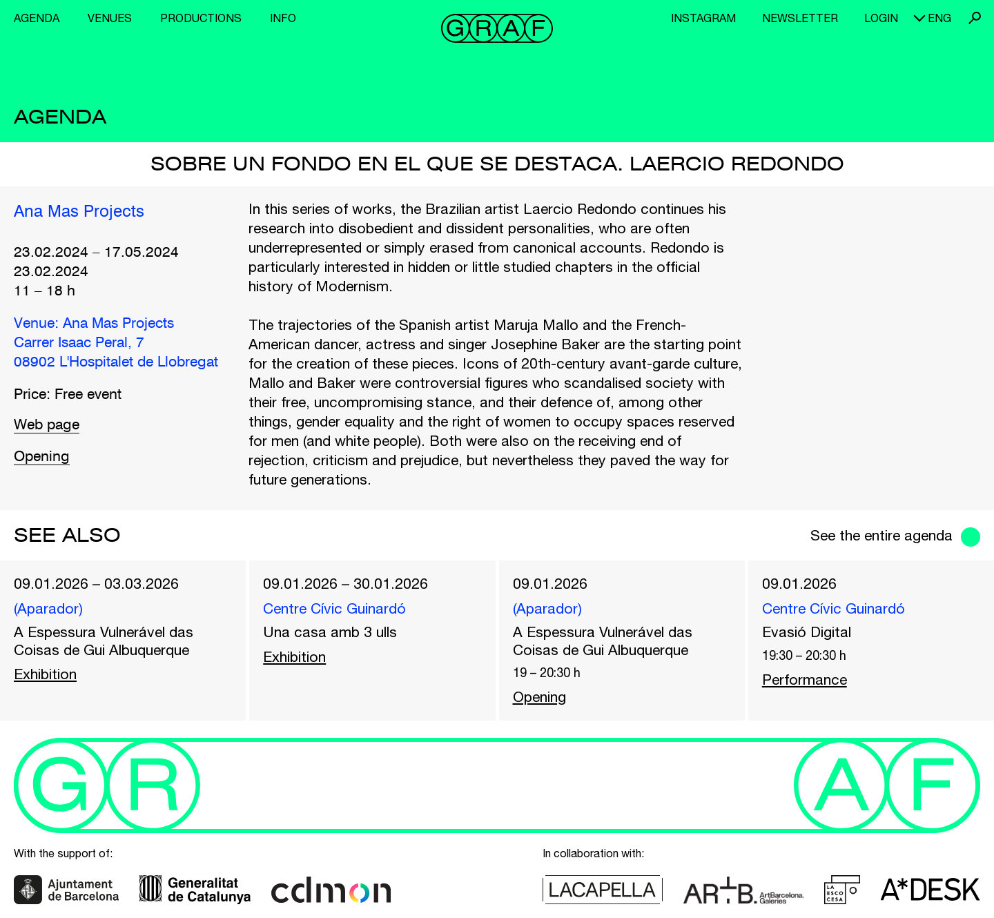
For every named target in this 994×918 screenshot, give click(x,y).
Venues (110, 18)
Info (283, 18)
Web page (46, 425)
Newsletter (800, 18)
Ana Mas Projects (79, 212)
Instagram (703, 18)
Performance (804, 679)
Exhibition (45, 673)
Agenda (36, 18)
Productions (201, 18)
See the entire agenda (881, 535)
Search (974, 18)
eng (939, 18)
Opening (42, 457)
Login (881, 18)
